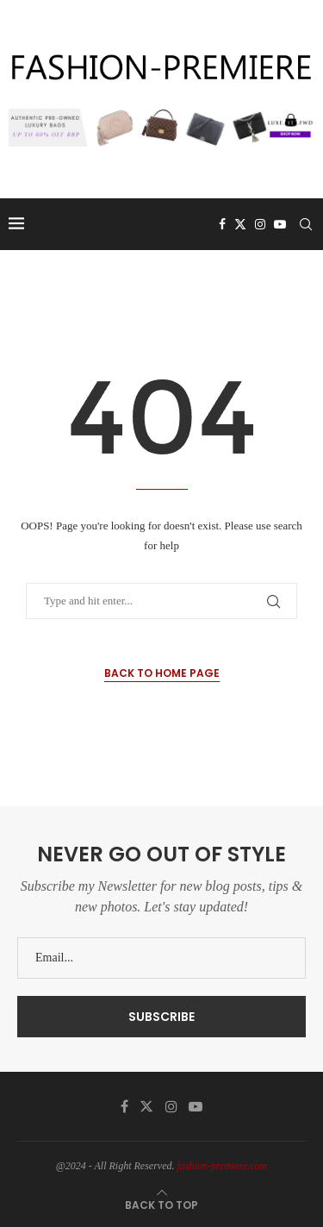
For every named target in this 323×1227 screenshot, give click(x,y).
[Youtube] (280, 224)
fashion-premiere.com (222, 1166)
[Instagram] (260, 224)
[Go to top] (161, 1205)
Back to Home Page (162, 673)
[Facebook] (222, 224)
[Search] (305, 224)
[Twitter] (240, 224)
